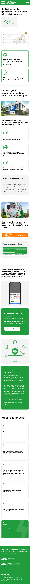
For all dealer (22, 551)
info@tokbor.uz (5, 566)
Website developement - (12, 580)
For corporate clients (8, 551)
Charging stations (12, 328)
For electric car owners (19, 549)
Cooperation (5, 549)
